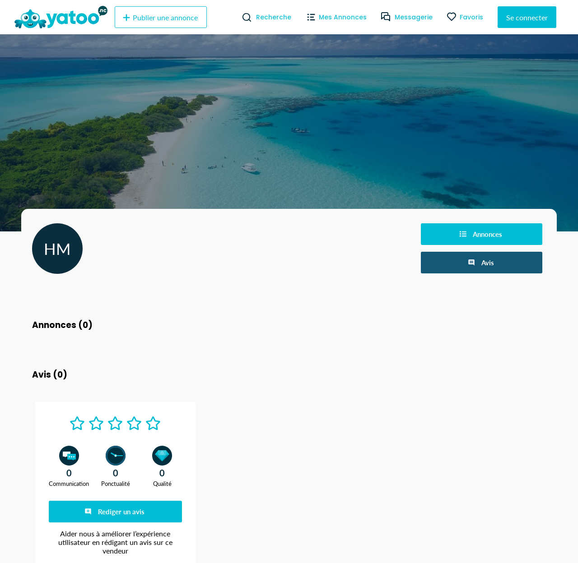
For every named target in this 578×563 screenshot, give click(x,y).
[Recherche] (243, 17)
